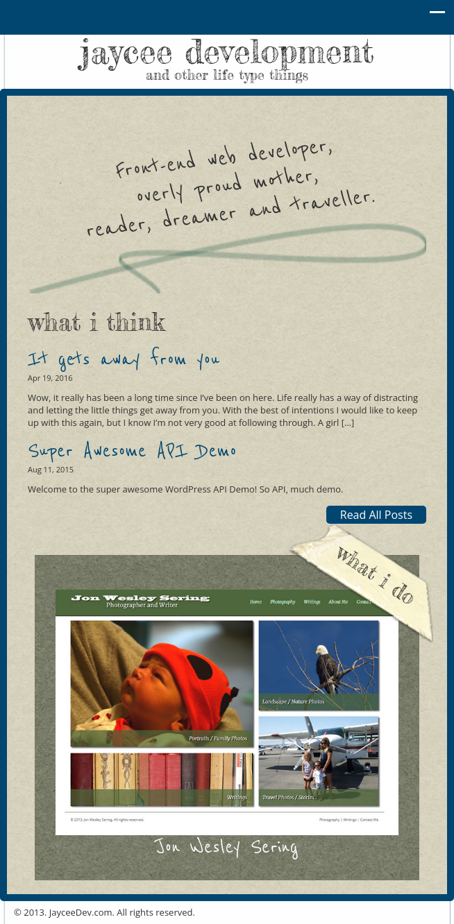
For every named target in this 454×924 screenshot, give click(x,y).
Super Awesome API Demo (132, 451)
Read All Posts (376, 514)
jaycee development (227, 56)
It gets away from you (123, 360)
